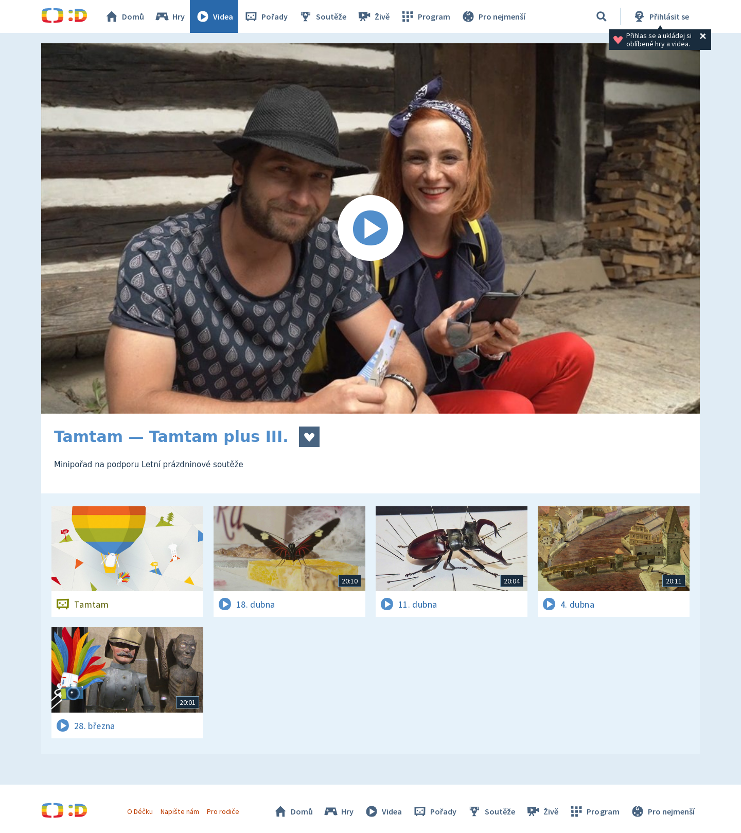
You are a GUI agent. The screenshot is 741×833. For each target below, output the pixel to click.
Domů (124, 16)
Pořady (265, 16)
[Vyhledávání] (601, 16)
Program (425, 16)
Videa (214, 16)
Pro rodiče (223, 811)
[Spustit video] (370, 228)
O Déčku (140, 811)
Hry (169, 16)
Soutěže (322, 16)
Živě (373, 16)
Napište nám (180, 811)
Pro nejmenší (493, 16)
